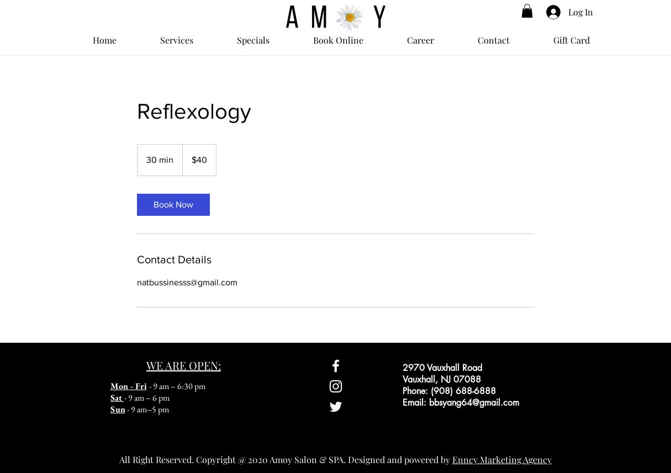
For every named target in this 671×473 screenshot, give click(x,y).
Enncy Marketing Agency (502, 459)
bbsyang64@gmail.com (474, 402)
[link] (173, 205)
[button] (527, 11)
